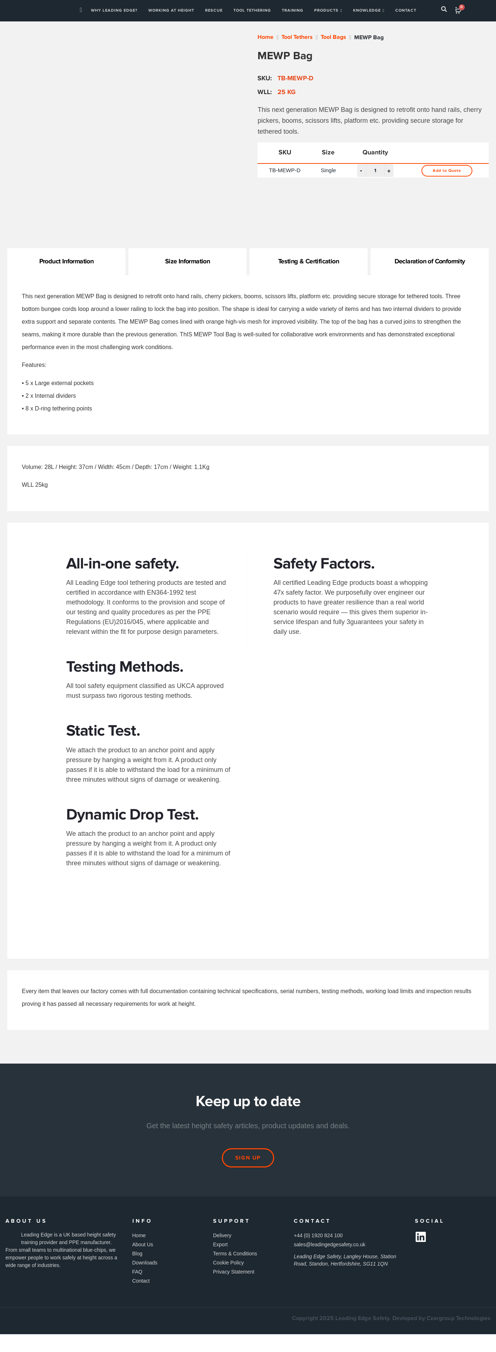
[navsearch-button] (444, 10)
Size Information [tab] (187, 279)
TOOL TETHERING (251, 10)
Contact (405, 10)
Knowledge (368, 11)
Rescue (213, 10)
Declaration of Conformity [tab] (430, 279)
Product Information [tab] (66, 279)
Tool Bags (333, 37)
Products (327, 11)
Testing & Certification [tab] (308, 279)
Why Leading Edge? (113, 10)
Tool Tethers (297, 37)
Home (265, 37)
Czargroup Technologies (459, 1335)
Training (292, 10)
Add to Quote (447, 170)
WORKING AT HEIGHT (170, 10)
